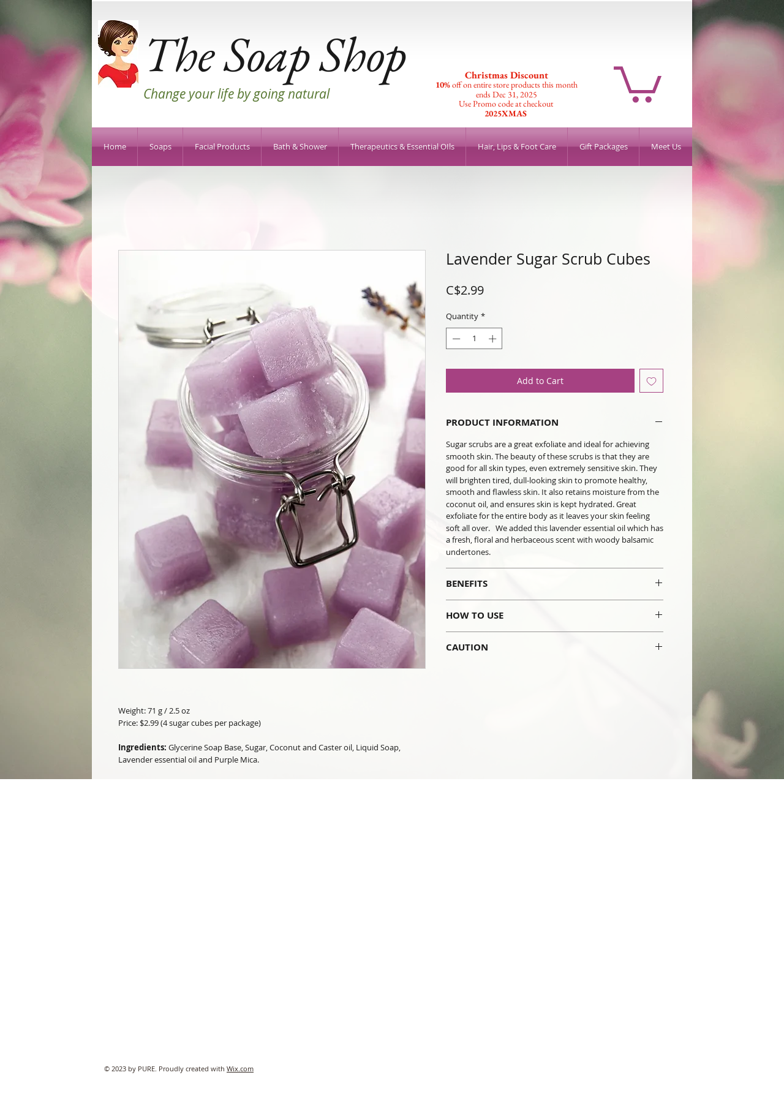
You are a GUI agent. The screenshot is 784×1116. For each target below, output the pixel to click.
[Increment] (493, 338)
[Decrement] (455, 338)
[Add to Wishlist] (651, 381)
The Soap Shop (274, 53)
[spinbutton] (474, 338)
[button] (638, 82)
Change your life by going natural (236, 93)
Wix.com (240, 1068)
